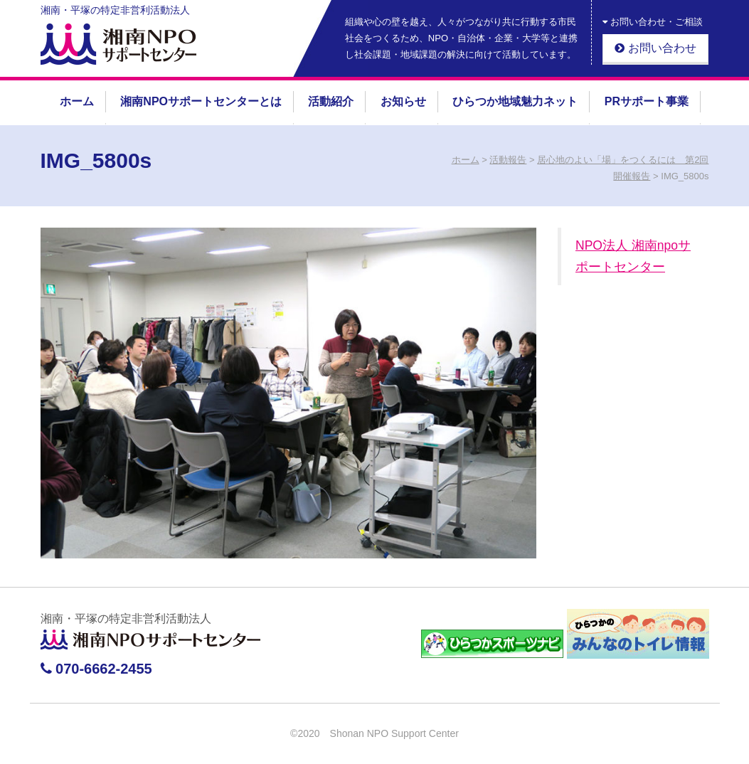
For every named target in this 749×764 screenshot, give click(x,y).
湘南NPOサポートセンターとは (201, 101)
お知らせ (403, 101)
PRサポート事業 (647, 101)
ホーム (77, 101)
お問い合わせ (655, 48)
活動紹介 (331, 101)
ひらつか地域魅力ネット (515, 101)
